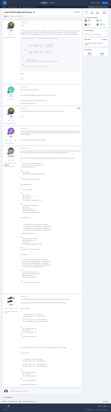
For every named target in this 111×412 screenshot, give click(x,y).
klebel (7, 16)
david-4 (86, 43)
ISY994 (20, 16)
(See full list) (104, 39)
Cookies (5, 409)
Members (11, 96)
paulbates (87, 44)
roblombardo (11, 156)
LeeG (11, 94)
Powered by (102, 409)
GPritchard (90, 43)
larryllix (11, 304)
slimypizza (95, 43)
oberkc (11, 136)
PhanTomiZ (100, 43)
